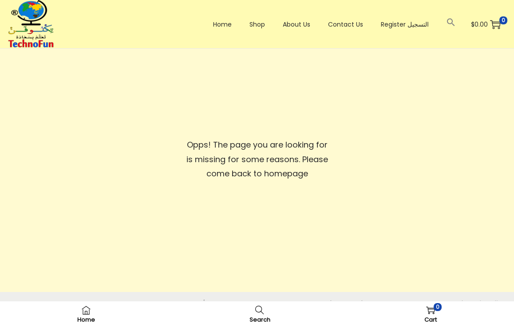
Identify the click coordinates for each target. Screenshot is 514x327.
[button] (451, 22)
